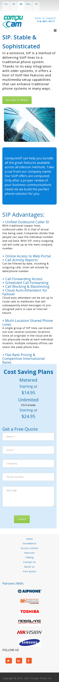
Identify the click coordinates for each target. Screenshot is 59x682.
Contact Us (29, 562)
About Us (29, 566)
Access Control (29, 548)
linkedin (19, 661)
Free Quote (29, 571)
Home (29, 538)
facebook (29, 661)
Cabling (29, 557)
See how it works (17, 100)
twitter (9, 661)
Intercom (29, 552)
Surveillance (30, 543)
